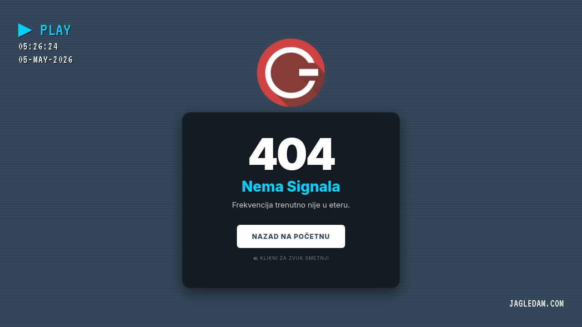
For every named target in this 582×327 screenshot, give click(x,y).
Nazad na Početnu (291, 237)
